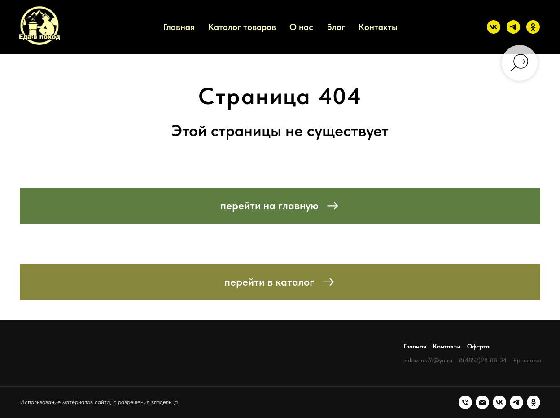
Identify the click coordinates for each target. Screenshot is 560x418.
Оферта (478, 346)
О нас (301, 27)
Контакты (378, 27)
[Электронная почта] (482, 402)
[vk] (493, 27)
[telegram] (513, 27)
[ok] (533, 27)
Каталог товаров (242, 27)
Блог (336, 27)
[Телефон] (465, 402)
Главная (179, 27)
